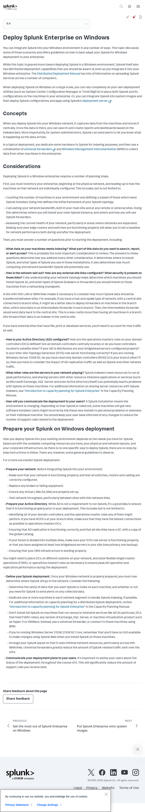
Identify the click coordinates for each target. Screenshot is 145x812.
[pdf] (140, 17)
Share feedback (18, 699)
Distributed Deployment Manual (58, 74)
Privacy (91, 788)
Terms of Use (129, 788)
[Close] (106, 794)
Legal (78, 788)
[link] (127, 17)
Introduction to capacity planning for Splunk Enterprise (47, 607)
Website (108, 788)
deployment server (95, 101)
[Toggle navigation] (137, 749)
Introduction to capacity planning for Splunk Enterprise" (62, 391)
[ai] (134, 17)
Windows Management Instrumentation (89, 149)
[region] (55, 800)
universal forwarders (38, 149)
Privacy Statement (17, 804)
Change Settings (47, 804)
